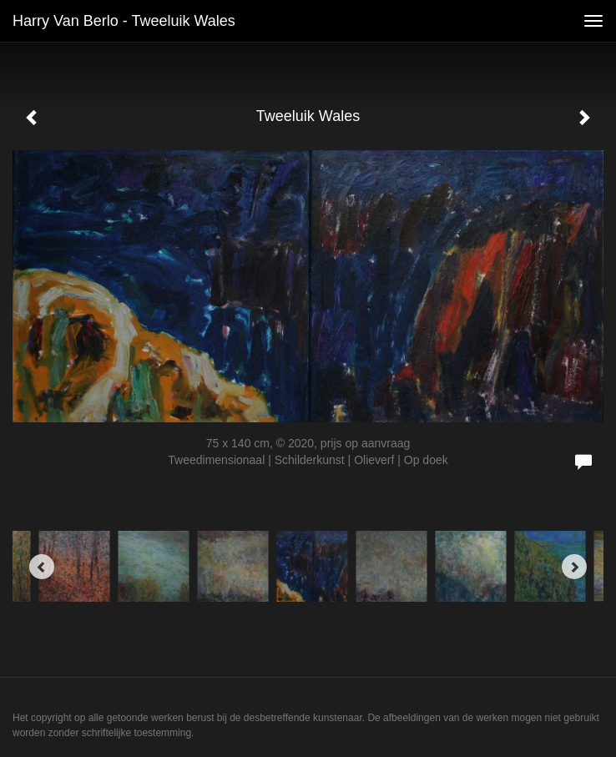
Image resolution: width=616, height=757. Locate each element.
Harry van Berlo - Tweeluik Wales (124, 21)
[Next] (574, 566)
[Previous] (41, 566)
